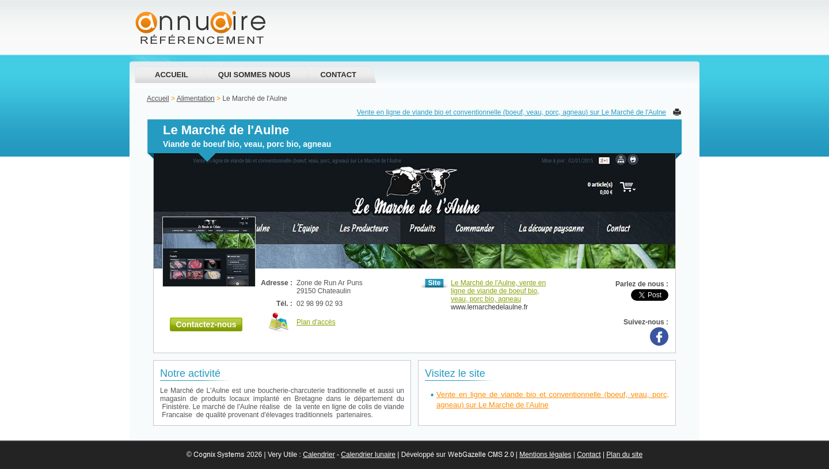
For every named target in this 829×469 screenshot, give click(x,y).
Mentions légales (545, 455)
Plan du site (624, 455)
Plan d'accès (316, 322)
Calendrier (318, 455)
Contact (338, 74)
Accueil (171, 74)
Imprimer (677, 112)
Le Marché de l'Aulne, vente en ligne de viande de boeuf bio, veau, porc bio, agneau (498, 291)
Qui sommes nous (254, 74)
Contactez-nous (206, 324)
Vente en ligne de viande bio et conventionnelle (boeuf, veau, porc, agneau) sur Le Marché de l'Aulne (511, 112)
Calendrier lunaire (368, 455)
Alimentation (196, 98)
